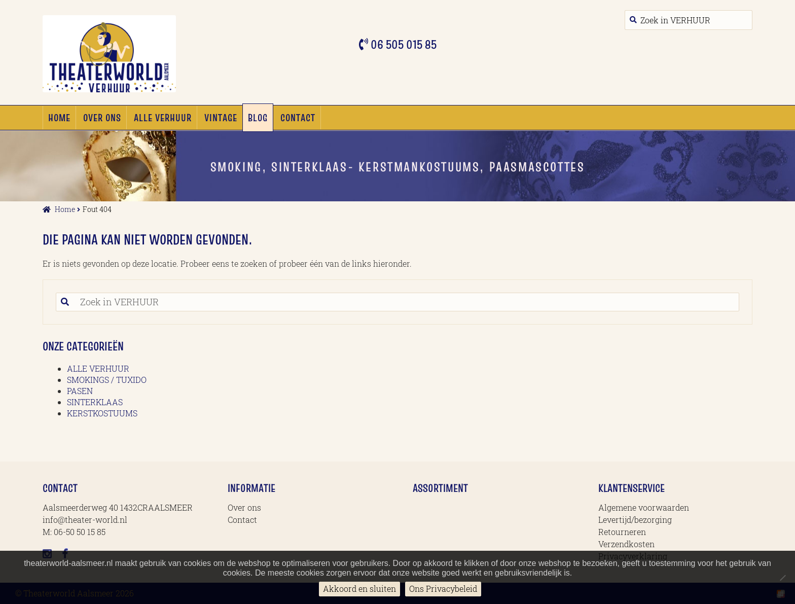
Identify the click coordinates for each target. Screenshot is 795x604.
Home (59, 117)
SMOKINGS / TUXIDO (107, 379)
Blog (258, 117)
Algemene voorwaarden (643, 507)
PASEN (80, 390)
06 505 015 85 (402, 44)
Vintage (220, 117)
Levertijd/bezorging (635, 519)
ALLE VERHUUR (163, 117)
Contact (297, 117)
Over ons (102, 117)
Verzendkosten (626, 544)
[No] (782, 578)
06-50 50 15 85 (79, 531)
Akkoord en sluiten (359, 588)
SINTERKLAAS (95, 402)
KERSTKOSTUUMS (102, 413)
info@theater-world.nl (85, 519)
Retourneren (622, 531)
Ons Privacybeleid (443, 588)
